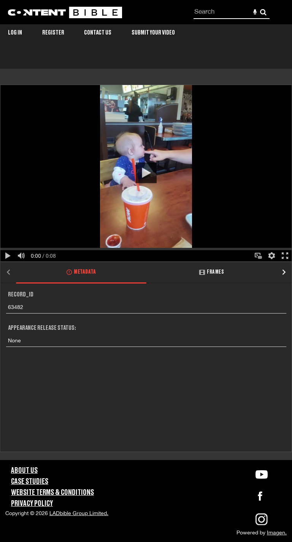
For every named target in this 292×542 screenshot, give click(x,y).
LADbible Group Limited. (78, 513)
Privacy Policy (32, 503)
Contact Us (97, 33)
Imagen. (277, 532)
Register (53, 33)
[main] (146, 256)
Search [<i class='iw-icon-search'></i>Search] (263, 12)
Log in (15, 33)
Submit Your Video (153, 33)
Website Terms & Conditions (52, 492)
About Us (24, 470)
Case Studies (29, 481)
